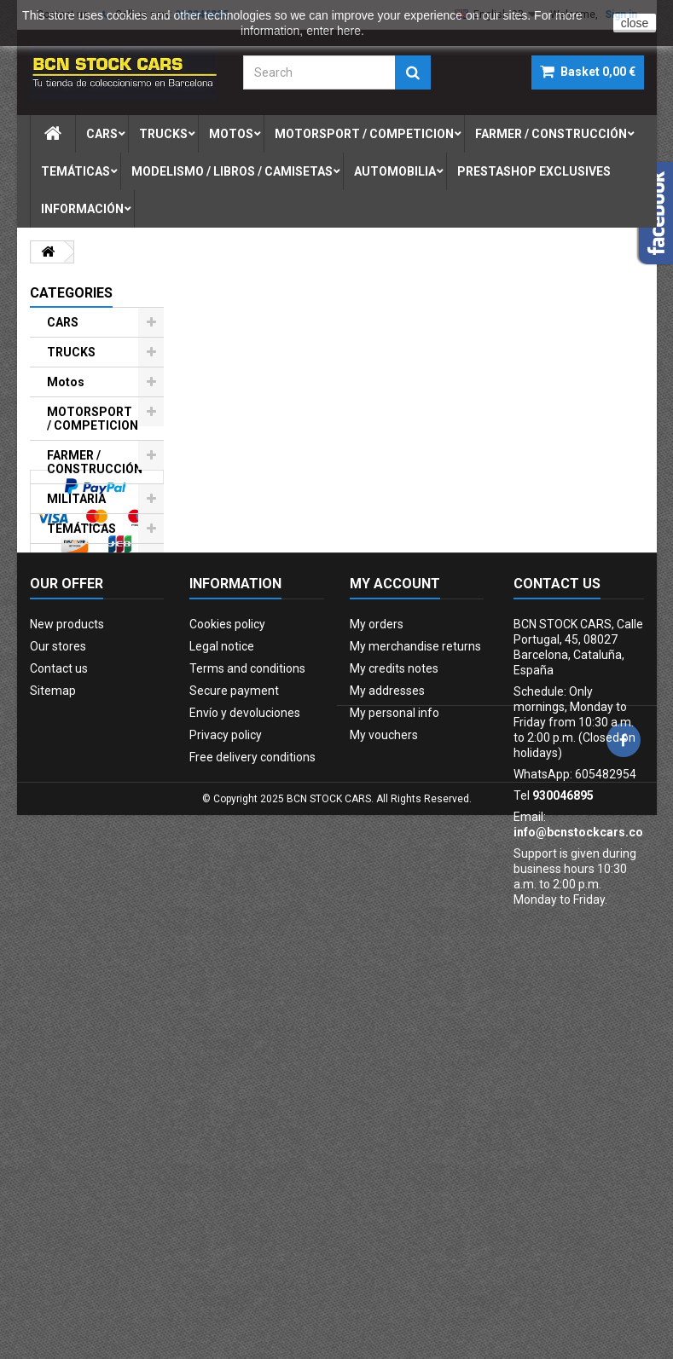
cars (102, 134)
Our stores (58, 974)
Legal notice (221, 974)
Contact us (59, 996)
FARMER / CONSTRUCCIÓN (94, 462)
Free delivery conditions (252, 1085)
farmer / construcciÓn (551, 134)
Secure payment (234, 1019)
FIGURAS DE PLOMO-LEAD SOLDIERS (86, 659)
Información (82, 209)
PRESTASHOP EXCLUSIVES (86, 709)
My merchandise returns (415, 974)
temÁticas (75, 171)
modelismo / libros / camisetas (232, 171)
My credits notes (394, 996)
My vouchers (384, 1063)
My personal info (394, 1041)
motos (231, 134)
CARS (62, 322)
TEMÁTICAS (81, 528)
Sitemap (53, 1019)
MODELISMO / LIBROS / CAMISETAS (86, 572)
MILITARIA (76, 499)
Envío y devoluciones (244, 1041)
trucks (163, 134)
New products (67, 952)
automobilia (395, 171)
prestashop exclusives (534, 171)
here (349, 31)
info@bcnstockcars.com (583, 1160)
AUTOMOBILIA (88, 615)
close (635, 23)
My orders (376, 952)
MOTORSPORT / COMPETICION (92, 418)
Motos (65, 382)
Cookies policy (227, 952)
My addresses (387, 1019)
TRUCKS (71, 352)
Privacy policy (225, 1063)
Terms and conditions (247, 996)
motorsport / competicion (364, 134)
